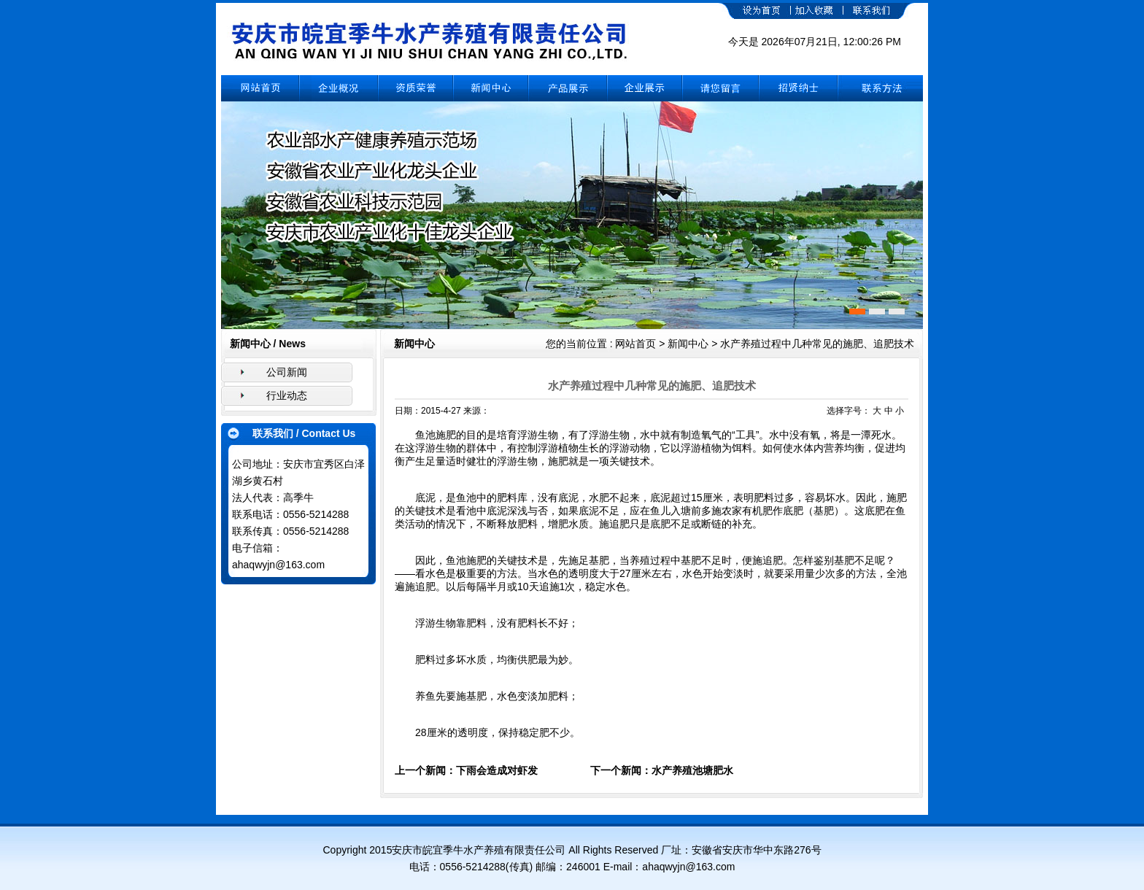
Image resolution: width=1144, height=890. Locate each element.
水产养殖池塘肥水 (692, 770)
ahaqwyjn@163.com (278, 564)
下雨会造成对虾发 (497, 770)
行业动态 (286, 395)
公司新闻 (286, 372)
